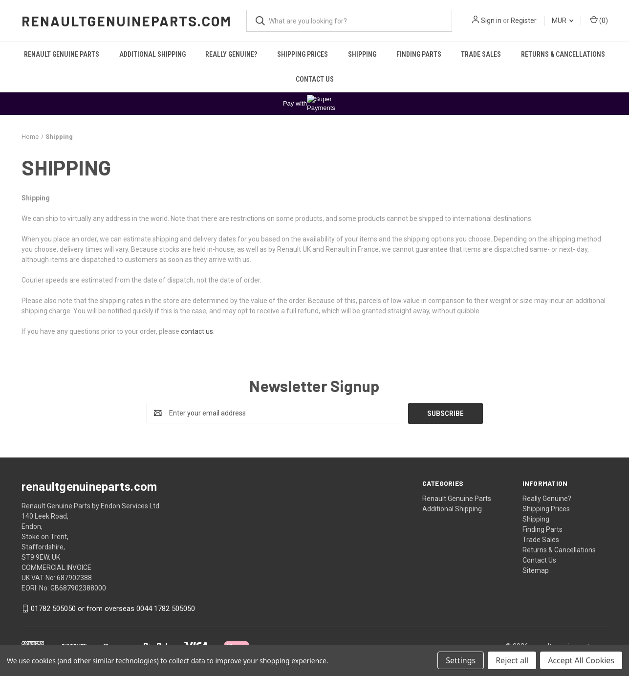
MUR (562, 20)
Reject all (512, 660)
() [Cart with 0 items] (599, 20)
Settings (461, 660)
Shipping (362, 54)
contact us (197, 331)
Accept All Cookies (581, 660)
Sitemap (535, 570)
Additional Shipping (152, 54)
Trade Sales (481, 54)
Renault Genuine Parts (61, 54)
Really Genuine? (231, 54)
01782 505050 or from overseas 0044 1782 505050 (113, 608)
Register (524, 20)
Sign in (491, 20)
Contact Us (315, 79)
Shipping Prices (302, 54)
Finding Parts (418, 54)
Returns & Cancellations (563, 54)
